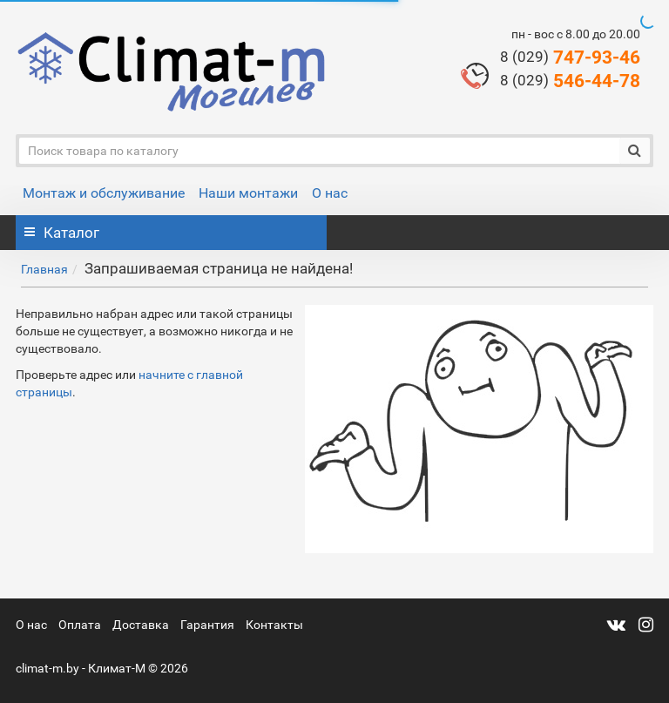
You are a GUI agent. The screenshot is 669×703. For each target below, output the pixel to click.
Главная (44, 269)
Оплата (79, 625)
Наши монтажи (248, 193)
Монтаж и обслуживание (104, 193)
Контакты (274, 625)
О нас (330, 193)
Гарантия (207, 625)
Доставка (140, 625)
